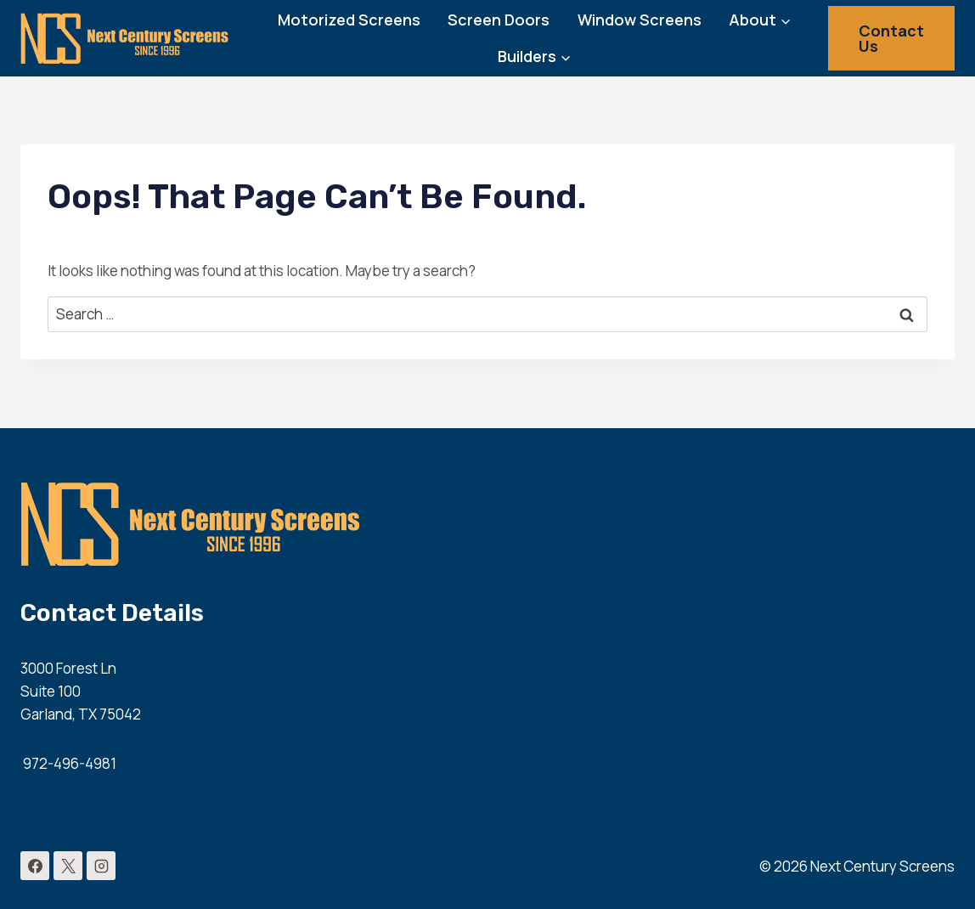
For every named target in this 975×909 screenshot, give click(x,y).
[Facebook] (34, 865)
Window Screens (640, 19)
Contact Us (891, 38)
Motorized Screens (349, 19)
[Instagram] (101, 865)
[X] (68, 865)
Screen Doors (498, 19)
